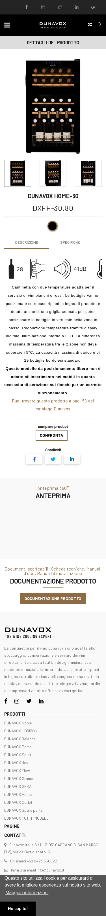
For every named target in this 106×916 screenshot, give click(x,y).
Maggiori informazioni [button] (26, 892)
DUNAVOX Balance (19, 738)
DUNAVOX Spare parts (23, 810)
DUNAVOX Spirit (17, 754)
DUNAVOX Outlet (18, 802)
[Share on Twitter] (53, 459)
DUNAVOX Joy (16, 762)
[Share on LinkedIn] (72, 459)
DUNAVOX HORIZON (20, 730)
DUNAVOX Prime (18, 746)
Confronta (51, 435)
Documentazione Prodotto (53, 598)
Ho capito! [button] (18, 908)
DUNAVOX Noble (18, 722)
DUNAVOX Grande (19, 778)
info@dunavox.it (50, 870)
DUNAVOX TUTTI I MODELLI (26, 818)
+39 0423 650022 (42, 860)
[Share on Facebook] (34, 459)
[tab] (26, 242)
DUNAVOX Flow (17, 770)
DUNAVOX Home (18, 794)
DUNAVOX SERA (18, 786)
